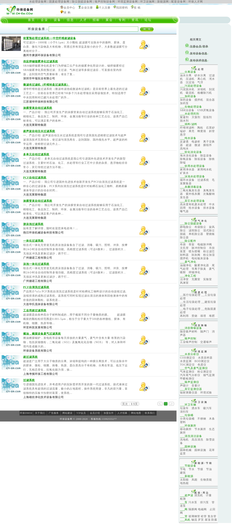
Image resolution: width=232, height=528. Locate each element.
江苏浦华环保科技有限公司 (40, 101)
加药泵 (184, 103)
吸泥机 (190, 92)
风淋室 (184, 282)
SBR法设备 (187, 110)
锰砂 (183, 131)
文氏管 (184, 247)
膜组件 (207, 145)
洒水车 (196, 408)
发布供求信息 (198, 60)
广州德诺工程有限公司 (37, 257)
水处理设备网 (38, 1)
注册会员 (195, 46)
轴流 (194, 519)
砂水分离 (200, 75)
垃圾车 (184, 408)
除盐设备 (206, 155)
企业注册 (87, 7)
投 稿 (137, 7)
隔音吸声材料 (188, 331)
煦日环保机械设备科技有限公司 (43, 232)
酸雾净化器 (201, 265)
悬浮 (183, 134)
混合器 (210, 99)
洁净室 (184, 279)
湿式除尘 (209, 230)
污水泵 (192, 502)
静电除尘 (186, 227)
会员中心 (69, 7)
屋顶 (208, 519)
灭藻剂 (196, 117)
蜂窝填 (201, 131)
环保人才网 (195, 1)
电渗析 (196, 141)
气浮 (200, 82)
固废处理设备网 (59, 1)
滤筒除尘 (194, 230)
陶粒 (200, 127)
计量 (209, 495)
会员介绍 (95, 413)
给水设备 (194, 207)
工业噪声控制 (188, 342)
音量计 (196, 385)
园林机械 (186, 450)
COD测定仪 (187, 357)
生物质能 (206, 479)
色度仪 (202, 364)
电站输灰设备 (200, 258)
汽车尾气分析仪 (190, 375)
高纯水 (184, 148)
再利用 (184, 315)
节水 (191, 469)
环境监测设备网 (128, 1)
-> (171, 404)
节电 (183, 469)
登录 (205, 46)
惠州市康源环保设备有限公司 (42, 55)
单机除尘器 (196, 234)
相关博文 (195, 39)
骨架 (191, 244)
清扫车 (184, 411)
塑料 (183, 422)
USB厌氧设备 (206, 110)
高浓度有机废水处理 (193, 204)
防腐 (214, 519)
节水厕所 (200, 429)
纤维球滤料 (187, 127)
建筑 (183, 472)
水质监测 (186, 361)
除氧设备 (186, 159)
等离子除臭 (199, 268)
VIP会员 (81, 413)
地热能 (184, 483)
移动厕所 (186, 429)
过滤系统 (203, 180)
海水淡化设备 (188, 155)
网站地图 (136, 413)
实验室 (207, 279)
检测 (183, 498)
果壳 (191, 131)
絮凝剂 (184, 117)
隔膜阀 (192, 509)
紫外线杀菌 (193, 193)
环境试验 (206, 392)
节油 (209, 469)
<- (160, 404)
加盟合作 (109, 413)
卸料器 (184, 254)
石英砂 (210, 127)
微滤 (197, 145)
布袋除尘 (200, 227)
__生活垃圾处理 (190, 301)
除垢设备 (200, 159)
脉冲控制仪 (199, 247)
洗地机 (184, 439)
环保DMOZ (26, 413)
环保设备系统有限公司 (37, 350)
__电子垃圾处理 (190, 308)
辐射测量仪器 (188, 392)
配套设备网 (178, 1)
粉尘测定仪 (204, 371)
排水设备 (209, 207)
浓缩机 (201, 89)
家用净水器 (187, 169)
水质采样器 (205, 357)
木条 (212, 418)
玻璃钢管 (194, 516)
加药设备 (186, 99)
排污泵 (204, 502)
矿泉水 (184, 173)
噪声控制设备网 (105, 1)
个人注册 (104, 7)
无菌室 (196, 279)
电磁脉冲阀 (204, 244)
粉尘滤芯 (209, 251)
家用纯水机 (204, 169)
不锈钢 (201, 418)
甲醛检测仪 (187, 378)
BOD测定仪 (202, 361)
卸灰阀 (196, 254)
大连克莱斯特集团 (34, 125)
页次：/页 (130, 404)
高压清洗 (197, 439)
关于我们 (40, 413)
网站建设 (67, 413)
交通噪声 (206, 342)
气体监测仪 (187, 371)
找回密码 (122, 7)
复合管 (212, 516)
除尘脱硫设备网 (82, 1)
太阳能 (184, 479)
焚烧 (194, 315)
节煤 (200, 469)
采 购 (67, 12)
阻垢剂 (207, 117)
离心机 (201, 78)
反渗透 (184, 141)
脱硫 (183, 234)
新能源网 (163, 1)
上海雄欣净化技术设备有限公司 (43, 397)
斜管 (212, 131)
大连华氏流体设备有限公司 (40, 304)
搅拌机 (198, 99)
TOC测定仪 (187, 364)
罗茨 (201, 519)
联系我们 (150, 413)
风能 (194, 479)
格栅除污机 (204, 92)
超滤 (189, 145)
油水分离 (186, 75)
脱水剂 (184, 120)
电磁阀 (202, 509)
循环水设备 (187, 180)
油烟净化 (186, 265)
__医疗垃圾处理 (190, 295)
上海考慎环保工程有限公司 (40, 374)
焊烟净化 (194, 272)
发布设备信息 (198, 53)
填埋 (203, 315)
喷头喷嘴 (194, 251)
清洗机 (198, 495)
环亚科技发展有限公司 (37, 327)
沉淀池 (190, 82)
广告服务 (54, 413)
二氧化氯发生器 (190, 190)
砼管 (204, 516)
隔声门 (204, 331)
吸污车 (207, 408)
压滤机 (190, 78)
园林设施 (200, 450)
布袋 (183, 244)
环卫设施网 (147, 1)
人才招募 (122, 413)
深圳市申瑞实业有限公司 (39, 78)
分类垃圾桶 (187, 418)
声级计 (184, 385)
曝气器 (184, 211)
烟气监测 (209, 375)
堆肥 (212, 315)
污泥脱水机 (187, 89)
